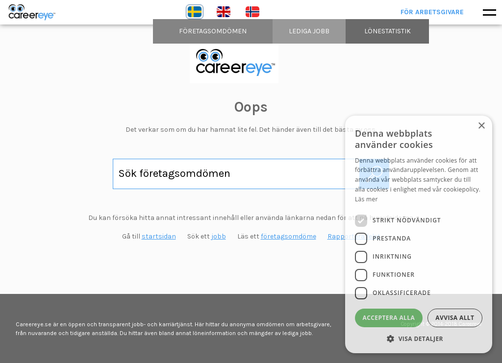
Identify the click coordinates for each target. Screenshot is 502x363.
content (251, 62)
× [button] (481, 126)
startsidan (159, 236)
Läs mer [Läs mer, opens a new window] (366, 199)
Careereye (34, 12)
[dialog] (418, 234)
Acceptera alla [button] (389, 318)
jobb (218, 236)
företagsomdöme (288, 236)
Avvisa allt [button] (454, 318)
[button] (418, 338)
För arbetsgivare (432, 12)
